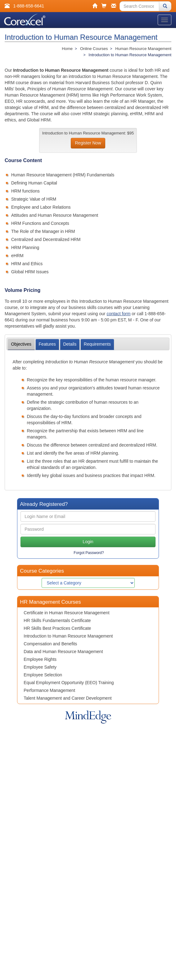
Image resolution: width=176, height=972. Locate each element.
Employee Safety (40, 667)
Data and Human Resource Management (63, 651)
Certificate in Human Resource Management (66, 612)
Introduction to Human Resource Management (68, 636)
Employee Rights (40, 659)
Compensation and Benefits (50, 643)
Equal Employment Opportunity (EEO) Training (69, 682)
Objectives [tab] (21, 344)
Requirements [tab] (97, 344)
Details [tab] (69, 344)
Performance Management (49, 690)
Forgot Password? (89, 553)
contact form (118, 313)
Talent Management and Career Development (67, 698)
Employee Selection (43, 674)
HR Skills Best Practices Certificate (57, 628)
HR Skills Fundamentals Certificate (57, 620)
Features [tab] (47, 344)
